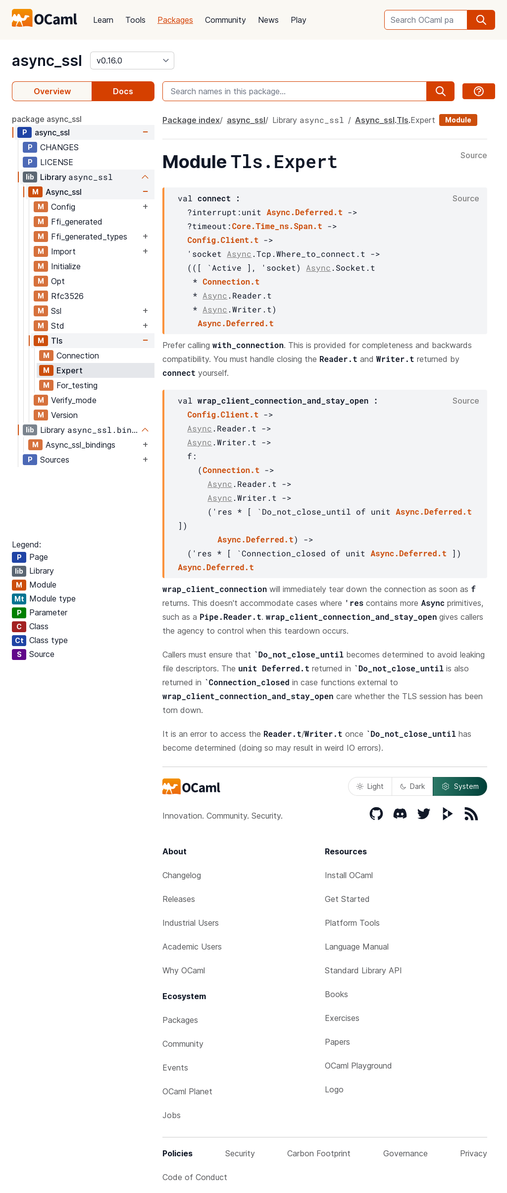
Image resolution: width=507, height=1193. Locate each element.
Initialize (66, 266)
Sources (54, 460)
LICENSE (56, 162)
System (460, 786)
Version (64, 415)
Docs (123, 91)
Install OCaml (349, 875)
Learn (103, 20)
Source (473, 155)
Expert (69, 370)
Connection (77, 355)
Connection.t (231, 281)
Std (57, 326)
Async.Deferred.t (304, 212)
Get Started (347, 899)
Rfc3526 (67, 296)
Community (225, 20)
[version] (132, 60)
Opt (58, 281)
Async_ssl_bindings (80, 445)
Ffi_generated (76, 222)
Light (370, 786)
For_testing (77, 385)
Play (298, 20)
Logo (334, 1089)
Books (336, 994)
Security (240, 1153)
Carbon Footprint (319, 1153)
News (268, 20)
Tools (135, 20)
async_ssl (47, 60)
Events (175, 1068)
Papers (337, 1042)
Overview (52, 91)
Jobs (171, 1115)
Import (63, 251)
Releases (178, 899)
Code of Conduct (194, 1177)
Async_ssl (64, 192)
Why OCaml (183, 970)
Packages (175, 20)
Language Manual (357, 947)
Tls (56, 341)
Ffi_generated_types (89, 236)
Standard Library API (363, 970)
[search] (481, 20)
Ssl (56, 311)
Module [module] (458, 120)
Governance (405, 1153)
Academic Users (192, 947)
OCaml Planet (187, 1091)
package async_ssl (47, 119)
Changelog (181, 875)
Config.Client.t (222, 240)
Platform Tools (352, 923)
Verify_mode (74, 400)
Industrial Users (190, 923)
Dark (412, 786)
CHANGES (59, 147)
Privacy (473, 1153)
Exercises (342, 1018)
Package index (191, 120)
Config (63, 207)
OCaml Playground (358, 1066)
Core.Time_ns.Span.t (277, 226)
